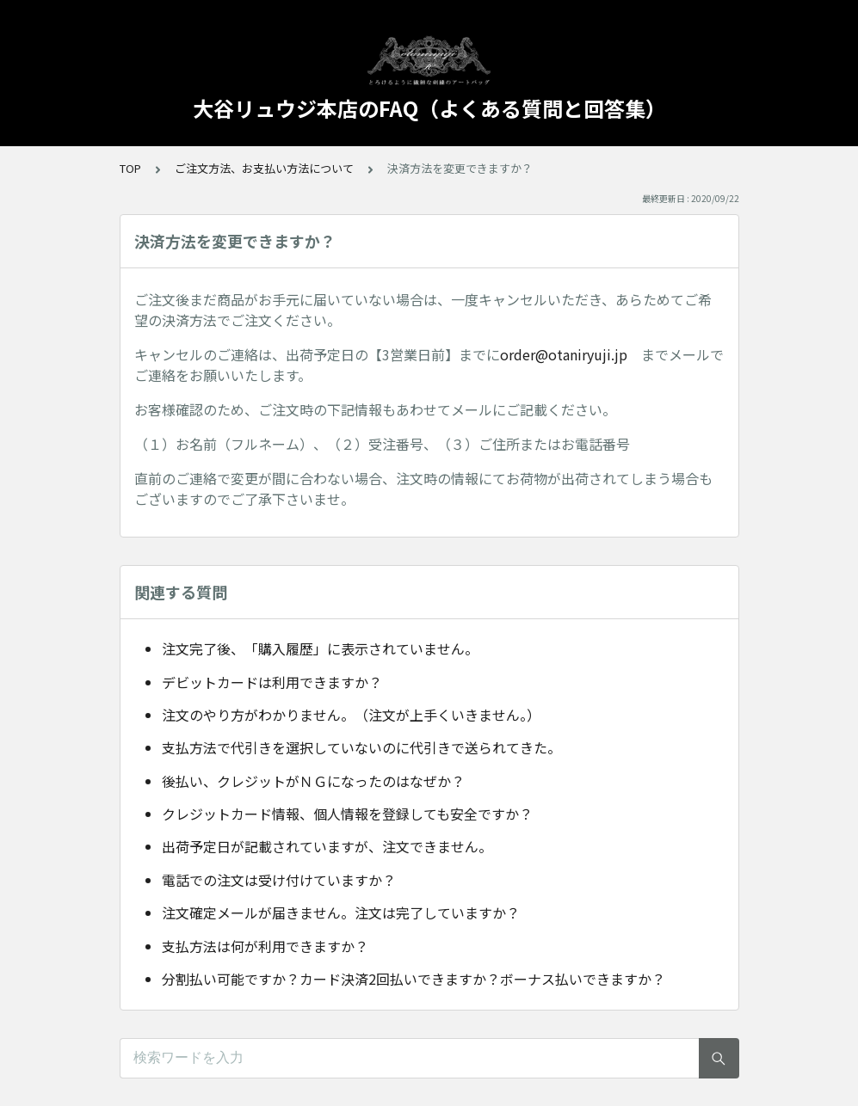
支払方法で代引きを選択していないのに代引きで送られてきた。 (361, 747)
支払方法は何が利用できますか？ (265, 946)
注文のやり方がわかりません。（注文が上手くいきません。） (351, 714)
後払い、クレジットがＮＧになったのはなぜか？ (313, 781)
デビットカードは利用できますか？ (272, 682)
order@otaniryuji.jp (563, 354)
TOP (130, 168)
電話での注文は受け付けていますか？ (279, 879)
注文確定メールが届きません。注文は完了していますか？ (341, 912)
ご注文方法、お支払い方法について (264, 168)
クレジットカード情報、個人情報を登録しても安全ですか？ (347, 813)
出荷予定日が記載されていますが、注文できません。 (327, 846)
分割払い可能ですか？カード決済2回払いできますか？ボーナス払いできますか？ (413, 978)
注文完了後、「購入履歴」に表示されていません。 (320, 648)
